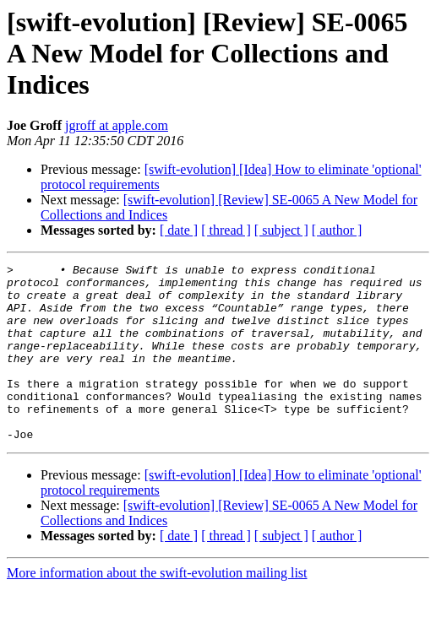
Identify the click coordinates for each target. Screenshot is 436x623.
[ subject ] (281, 230)
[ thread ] (226, 230)
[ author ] (337, 230)
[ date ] (179, 230)
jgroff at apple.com (116, 125)
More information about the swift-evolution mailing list (157, 608)
